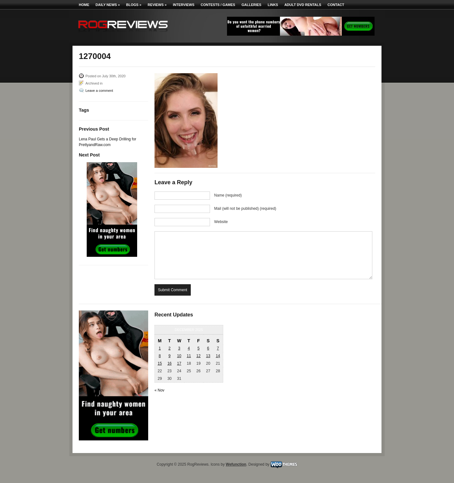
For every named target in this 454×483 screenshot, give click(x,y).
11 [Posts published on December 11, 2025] (189, 356)
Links (273, 5)
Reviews (157, 5)
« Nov (159, 390)
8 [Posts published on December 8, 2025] (160, 356)
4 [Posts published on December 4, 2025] (189, 348)
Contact (336, 5)
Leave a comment (99, 90)
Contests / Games (218, 5)
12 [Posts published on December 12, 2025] (198, 356)
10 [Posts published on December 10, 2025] (179, 356)
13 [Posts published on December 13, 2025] (208, 356)
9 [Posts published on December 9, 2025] (169, 356)
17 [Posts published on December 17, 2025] (179, 363)
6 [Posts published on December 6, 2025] (208, 348)
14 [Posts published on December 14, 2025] (218, 356)
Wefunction (236, 464)
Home (84, 5)
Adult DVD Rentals (302, 5)
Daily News (108, 5)
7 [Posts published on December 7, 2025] (218, 348)
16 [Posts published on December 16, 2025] (169, 363)
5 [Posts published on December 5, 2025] (198, 348)
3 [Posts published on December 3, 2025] (179, 348)
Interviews (183, 5)
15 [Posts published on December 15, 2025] (160, 363)
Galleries (251, 5)
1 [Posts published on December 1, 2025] (160, 348)
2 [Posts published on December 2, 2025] (169, 348)
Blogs (133, 5)
